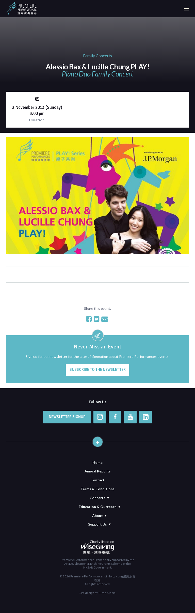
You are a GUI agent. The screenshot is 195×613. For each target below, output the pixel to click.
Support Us (97, 524)
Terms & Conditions (97, 489)
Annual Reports (98, 471)
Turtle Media (107, 593)
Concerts (97, 498)
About (97, 515)
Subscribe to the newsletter (98, 369)
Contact (97, 480)
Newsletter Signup (67, 417)
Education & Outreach (98, 506)
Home (97, 462)
